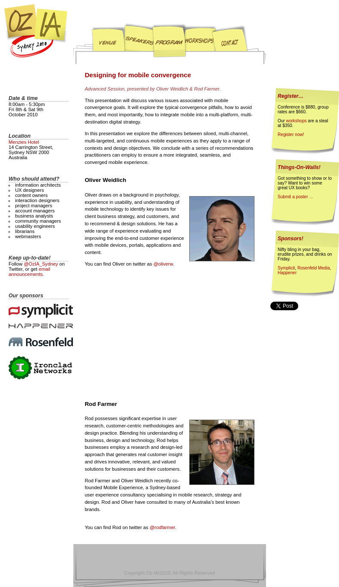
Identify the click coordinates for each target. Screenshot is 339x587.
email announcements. (29, 271)
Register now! (291, 134)
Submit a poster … (295, 196)
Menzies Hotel (24, 142)
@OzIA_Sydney (41, 263)
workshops (296, 120)
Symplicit (286, 268)
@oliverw (163, 263)
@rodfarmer (162, 527)
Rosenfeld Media (313, 268)
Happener (287, 272)
